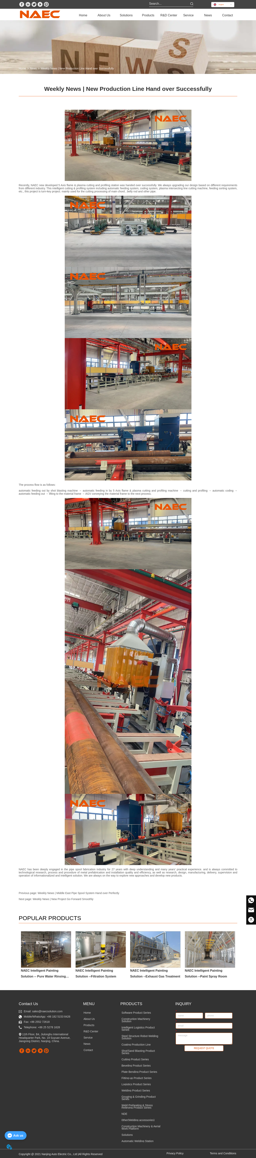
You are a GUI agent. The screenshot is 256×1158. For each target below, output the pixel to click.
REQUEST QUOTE (204, 1048)
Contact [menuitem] (227, 15)
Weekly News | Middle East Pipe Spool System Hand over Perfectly (78, 893)
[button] (104, 15)
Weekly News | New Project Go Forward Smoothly (63, 899)
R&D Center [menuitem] (168, 15)
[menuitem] (104, 15)
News (33, 68)
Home (22, 68)
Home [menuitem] (83, 15)
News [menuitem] (208, 15)
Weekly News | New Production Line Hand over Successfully (77, 68)
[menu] (155, 15)
